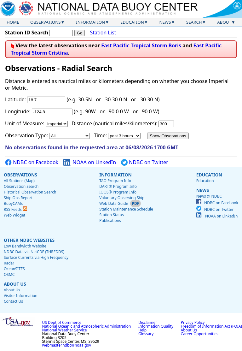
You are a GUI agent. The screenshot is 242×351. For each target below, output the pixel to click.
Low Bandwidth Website (25, 246)
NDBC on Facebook (31, 162)
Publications (110, 220)
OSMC (9, 274)
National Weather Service (64, 330)
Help (142, 330)
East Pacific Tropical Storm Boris (141, 45)
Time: (100, 135)
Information (90, 22)
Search (194, 22)
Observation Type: (26, 135)
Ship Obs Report (18, 197)
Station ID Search (26, 32)
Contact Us (13, 301)
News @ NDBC (209, 196)
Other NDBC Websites (29, 240)
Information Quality (155, 326)
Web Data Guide (113, 203)
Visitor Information (20, 295)
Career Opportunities (199, 333)
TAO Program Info (115, 180)
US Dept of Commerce (62, 322)
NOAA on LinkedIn (89, 162)
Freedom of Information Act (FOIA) (211, 326)
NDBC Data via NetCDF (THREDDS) (34, 251)
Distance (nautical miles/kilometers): (114, 123)
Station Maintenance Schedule (126, 209)
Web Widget (14, 215)
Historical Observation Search (30, 192)
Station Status (111, 214)
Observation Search (21, 186)
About (224, 22)
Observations (45, 22)
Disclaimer (147, 322)
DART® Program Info (118, 186)
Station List (103, 32)
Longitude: (18, 111)
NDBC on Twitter (144, 162)
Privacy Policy (193, 322)
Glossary (145, 333)
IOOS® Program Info (117, 192)
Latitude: (15, 99)
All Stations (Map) (19, 180)
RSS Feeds (15, 209)
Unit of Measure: (24, 123)
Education (132, 22)
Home (13, 22)
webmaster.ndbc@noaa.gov (66, 345)
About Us (15, 284)
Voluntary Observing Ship (121, 197)
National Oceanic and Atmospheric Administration (86, 326)
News (165, 22)
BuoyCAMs (13, 203)
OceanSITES (14, 268)
